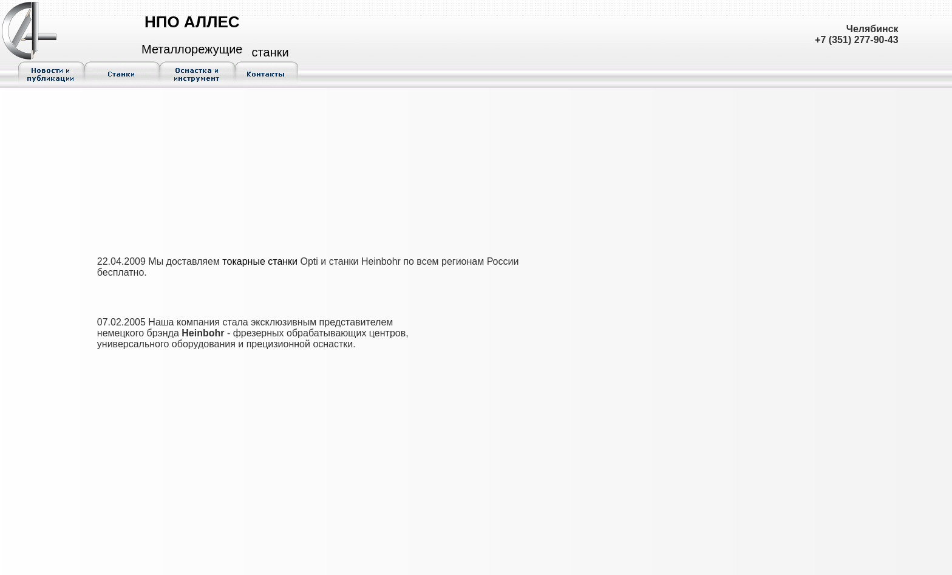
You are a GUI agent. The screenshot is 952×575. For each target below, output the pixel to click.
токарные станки (260, 261)
